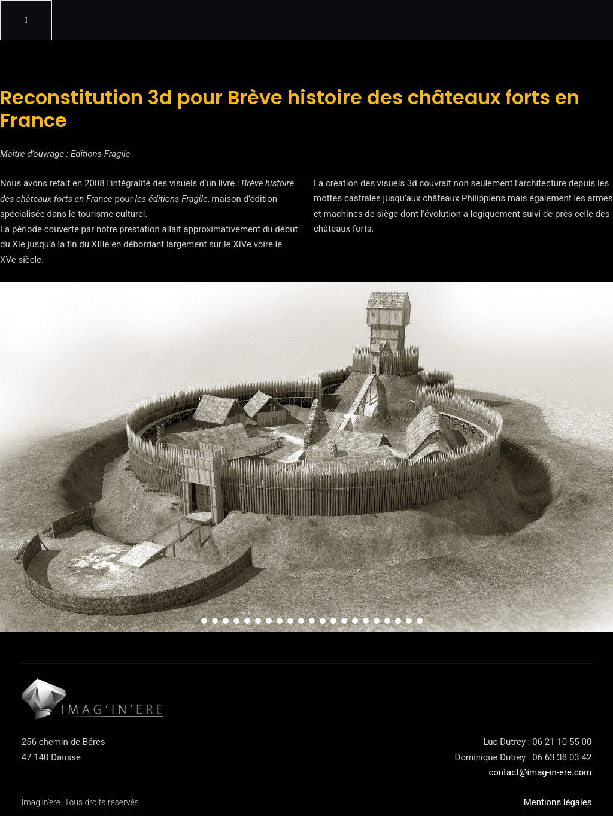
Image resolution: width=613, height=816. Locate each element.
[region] (306, 457)
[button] (193, 621)
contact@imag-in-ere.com (539, 772)
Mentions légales (558, 802)
